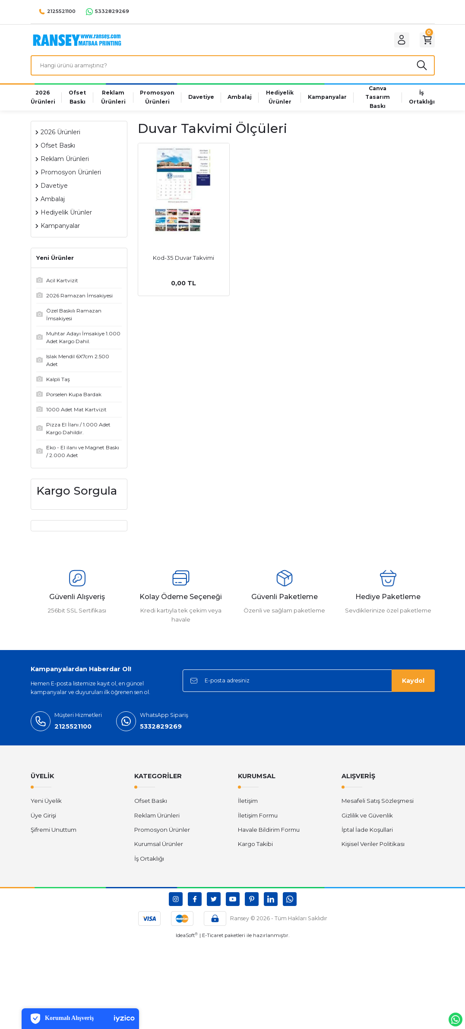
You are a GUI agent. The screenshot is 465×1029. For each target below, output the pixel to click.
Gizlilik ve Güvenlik (367, 822)
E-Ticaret (212, 943)
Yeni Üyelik (46, 808)
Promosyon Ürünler (162, 836)
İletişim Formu (258, 822)
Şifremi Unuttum (53, 836)
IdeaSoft (187, 942)
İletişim (248, 808)
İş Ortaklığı (149, 865)
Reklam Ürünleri (157, 822)
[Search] (233, 70)
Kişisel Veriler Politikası (373, 851)
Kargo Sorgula (76, 498)
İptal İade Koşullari (367, 836)
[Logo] (77, 41)
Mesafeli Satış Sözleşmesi (378, 808)
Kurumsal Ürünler (158, 851)
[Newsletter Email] (309, 687)
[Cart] (425, 41)
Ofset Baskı (150, 808)
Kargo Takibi (255, 851)
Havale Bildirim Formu (269, 836)
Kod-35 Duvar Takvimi (183, 264)
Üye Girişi (43, 822)
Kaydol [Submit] (413, 687)
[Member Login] (395, 41)
